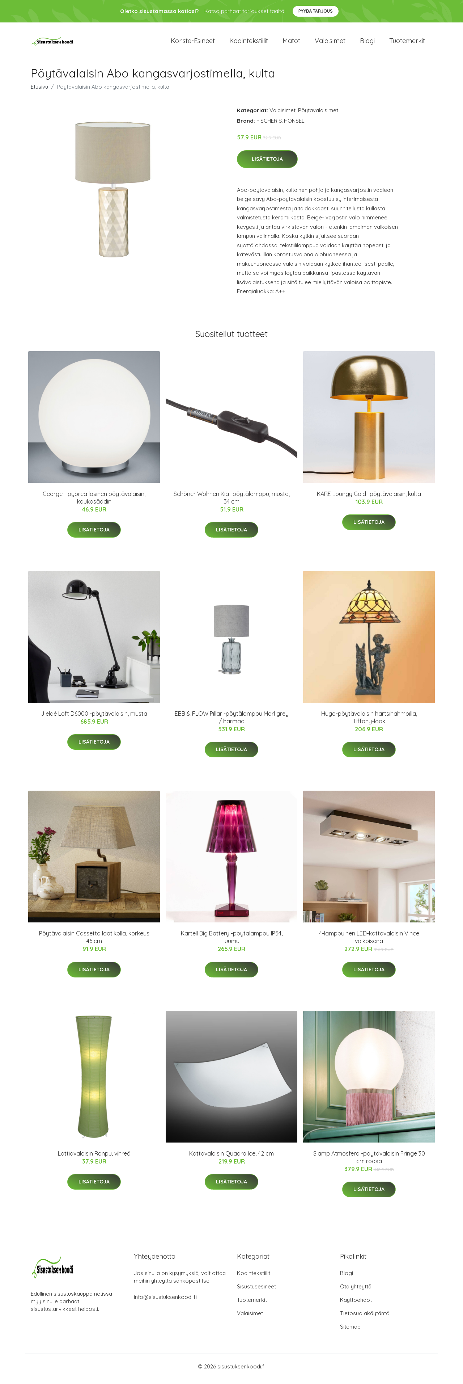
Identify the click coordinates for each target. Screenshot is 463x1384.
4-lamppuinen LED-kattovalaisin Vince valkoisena (369, 942)
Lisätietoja (267, 164)
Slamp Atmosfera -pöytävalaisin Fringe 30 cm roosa (369, 1162)
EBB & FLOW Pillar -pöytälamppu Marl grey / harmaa (232, 722)
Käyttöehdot (356, 1304)
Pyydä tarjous (315, 11)
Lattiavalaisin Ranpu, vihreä (94, 1158)
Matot (291, 43)
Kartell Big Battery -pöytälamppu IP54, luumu (232, 942)
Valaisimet (330, 43)
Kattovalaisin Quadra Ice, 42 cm (231, 1158)
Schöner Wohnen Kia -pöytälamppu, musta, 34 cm (232, 502)
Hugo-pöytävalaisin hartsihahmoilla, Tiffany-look (369, 722)
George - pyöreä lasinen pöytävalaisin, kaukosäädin (94, 502)
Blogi (367, 43)
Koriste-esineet (193, 43)
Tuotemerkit (407, 43)
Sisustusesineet (256, 1291)
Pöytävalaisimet (318, 115)
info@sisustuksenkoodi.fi (165, 1302)
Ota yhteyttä (355, 1291)
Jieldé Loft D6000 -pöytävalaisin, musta (94, 718)
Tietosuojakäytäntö (365, 1318)
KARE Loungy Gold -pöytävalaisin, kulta (369, 498)
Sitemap (350, 1331)
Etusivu (39, 91)
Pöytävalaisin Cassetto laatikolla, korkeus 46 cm (94, 942)
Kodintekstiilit (248, 43)
